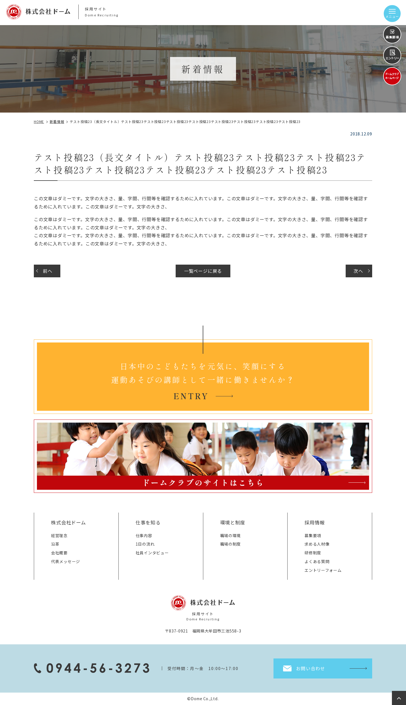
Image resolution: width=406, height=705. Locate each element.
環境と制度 (232, 522)
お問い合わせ (310, 668)
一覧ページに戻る (203, 270)
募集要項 (312, 535)
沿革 (55, 544)
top (399, 698)
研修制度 (312, 552)
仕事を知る (148, 522)
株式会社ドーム (68, 522)
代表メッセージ (65, 561)
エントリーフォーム (322, 570)
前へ (47, 270)
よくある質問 (316, 561)
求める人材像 (316, 544)
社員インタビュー (152, 552)
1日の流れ (145, 544)
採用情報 (314, 522)
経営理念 (59, 535)
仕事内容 (144, 535)
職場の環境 (230, 535)
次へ (358, 270)
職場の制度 (230, 544)
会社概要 (59, 552)
